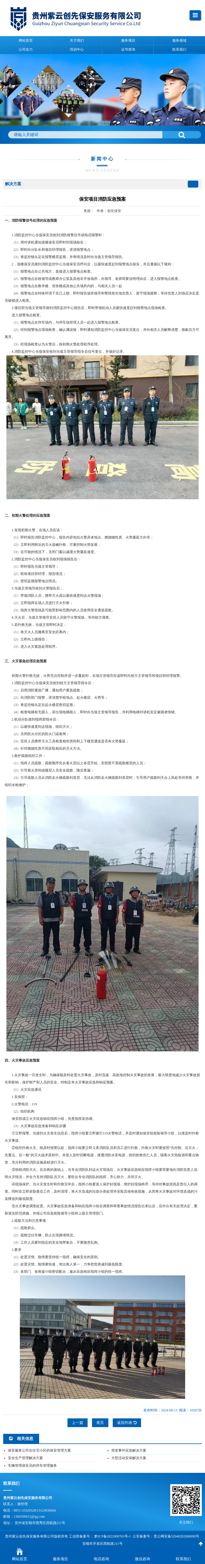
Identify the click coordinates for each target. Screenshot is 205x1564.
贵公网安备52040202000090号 (176, 1536)
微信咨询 (142, 1559)
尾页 (100, 1422)
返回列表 (126, 1422)
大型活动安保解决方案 (128, 1458)
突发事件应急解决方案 (128, 1450)
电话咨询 (101, 1559)
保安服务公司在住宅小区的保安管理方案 (39, 1450)
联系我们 (183, 1559)
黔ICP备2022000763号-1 (112, 1536)
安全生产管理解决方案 (25, 1458)
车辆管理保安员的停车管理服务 (32, 1466)
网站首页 (19, 1559)
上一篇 (77, 1422)
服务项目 (60, 1559)
